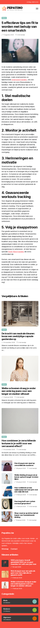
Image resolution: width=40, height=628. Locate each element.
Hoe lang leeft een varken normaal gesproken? (24, 502)
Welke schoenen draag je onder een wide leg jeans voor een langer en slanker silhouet (19, 391)
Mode (4, 18)
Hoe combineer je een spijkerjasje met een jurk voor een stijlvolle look (26, 490)
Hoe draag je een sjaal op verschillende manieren (24, 464)
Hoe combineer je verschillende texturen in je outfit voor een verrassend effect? (19, 443)
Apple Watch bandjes (16, 252)
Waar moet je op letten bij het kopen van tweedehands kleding (26, 515)
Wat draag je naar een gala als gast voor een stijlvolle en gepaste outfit (23, 573)
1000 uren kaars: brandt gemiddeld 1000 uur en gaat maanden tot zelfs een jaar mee (23, 562)
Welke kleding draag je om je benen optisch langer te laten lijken (26, 477)
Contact (14, 549)
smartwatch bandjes (19, 80)
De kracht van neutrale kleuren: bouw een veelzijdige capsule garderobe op (18, 336)
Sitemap (5, 549)
